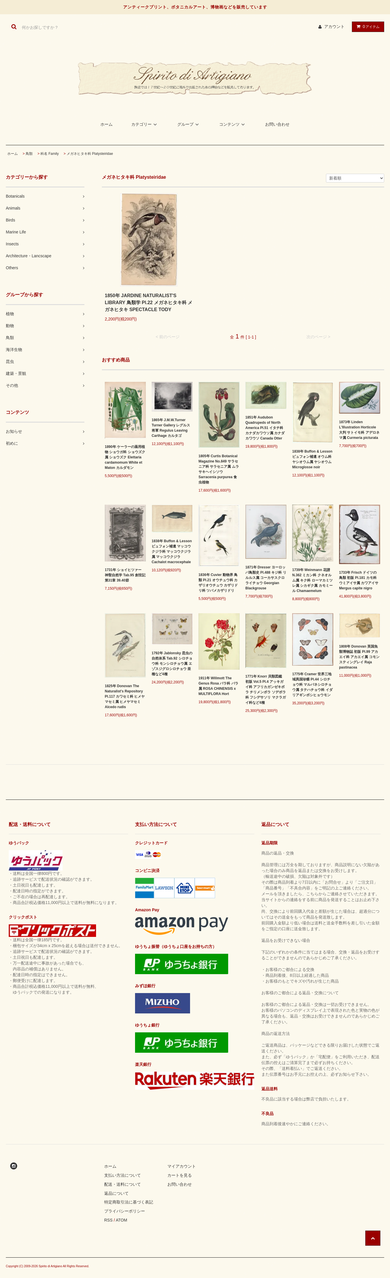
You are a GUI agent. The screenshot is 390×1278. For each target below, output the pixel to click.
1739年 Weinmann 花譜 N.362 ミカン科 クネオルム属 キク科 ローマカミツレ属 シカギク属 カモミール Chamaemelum (312, 580)
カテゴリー (145, 124)
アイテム (367, 26)
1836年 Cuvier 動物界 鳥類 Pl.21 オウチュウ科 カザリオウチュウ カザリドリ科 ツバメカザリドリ (218, 583)
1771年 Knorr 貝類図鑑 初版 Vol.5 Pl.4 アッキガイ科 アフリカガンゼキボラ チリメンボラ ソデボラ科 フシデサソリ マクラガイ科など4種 (265, 689)
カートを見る (179, 1175)
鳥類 (29, 154)
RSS (108, 1220)
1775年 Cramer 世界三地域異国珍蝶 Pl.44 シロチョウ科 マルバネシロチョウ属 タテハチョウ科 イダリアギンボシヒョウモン (312, 684)
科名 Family (49, 154)
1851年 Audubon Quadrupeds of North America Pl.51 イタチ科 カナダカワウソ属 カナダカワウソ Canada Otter (265, 427)
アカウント (334, 26)
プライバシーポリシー (124, 1211)
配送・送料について (122, 1184)
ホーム (106, 124)
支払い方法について (122, 1175)
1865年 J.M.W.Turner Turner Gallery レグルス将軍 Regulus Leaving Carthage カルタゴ (171, 428)
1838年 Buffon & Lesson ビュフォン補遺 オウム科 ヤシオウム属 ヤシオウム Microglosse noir (312, 459)
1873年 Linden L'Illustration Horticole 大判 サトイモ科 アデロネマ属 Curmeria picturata (359, 430)
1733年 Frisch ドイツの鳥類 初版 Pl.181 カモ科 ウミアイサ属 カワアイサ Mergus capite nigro (358, 580)
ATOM (121, 1220)
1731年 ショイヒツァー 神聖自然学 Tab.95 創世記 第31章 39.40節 (125, 575)
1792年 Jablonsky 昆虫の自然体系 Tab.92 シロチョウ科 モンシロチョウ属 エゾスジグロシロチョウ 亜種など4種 (172, 663)
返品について (116, 1193)
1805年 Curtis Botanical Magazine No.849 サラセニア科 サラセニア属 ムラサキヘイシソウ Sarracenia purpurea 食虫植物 (218, 469)
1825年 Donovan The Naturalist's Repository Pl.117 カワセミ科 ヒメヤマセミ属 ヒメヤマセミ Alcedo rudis (125, 696)
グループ (189, 124)
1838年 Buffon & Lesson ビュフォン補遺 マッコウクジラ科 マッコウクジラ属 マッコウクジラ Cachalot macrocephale (172, 551)
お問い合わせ (277, 124)
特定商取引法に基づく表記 (128, 1202)
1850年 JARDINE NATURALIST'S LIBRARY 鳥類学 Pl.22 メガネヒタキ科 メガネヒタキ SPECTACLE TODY (148, 302)
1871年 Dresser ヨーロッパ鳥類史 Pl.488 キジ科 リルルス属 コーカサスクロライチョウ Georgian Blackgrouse (265, 577)
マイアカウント (181, 1166)
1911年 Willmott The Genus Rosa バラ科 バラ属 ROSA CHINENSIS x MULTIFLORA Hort (218, 686)
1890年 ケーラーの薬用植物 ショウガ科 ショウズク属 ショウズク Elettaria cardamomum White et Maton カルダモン (125, 457)
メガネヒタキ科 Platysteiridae (90, 154)
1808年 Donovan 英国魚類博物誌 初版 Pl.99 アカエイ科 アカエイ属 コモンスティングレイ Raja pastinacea (359, 656)
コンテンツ (233, 124)
